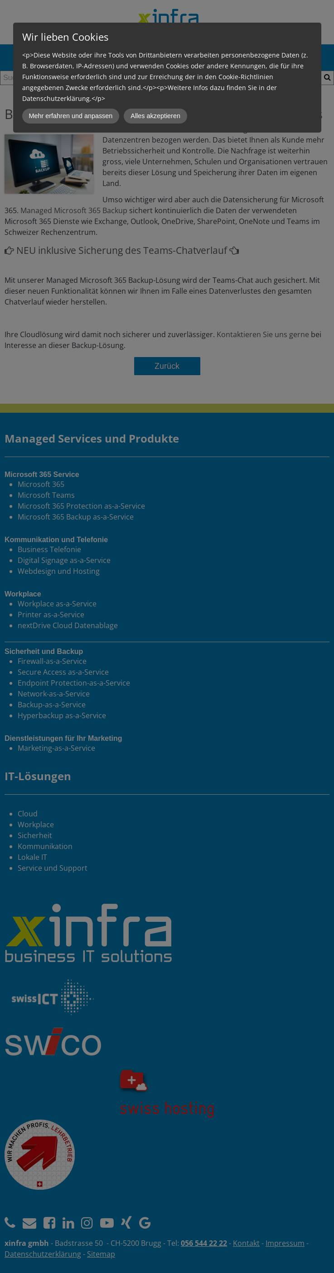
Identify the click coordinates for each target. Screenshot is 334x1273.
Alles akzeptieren (155, 115)
